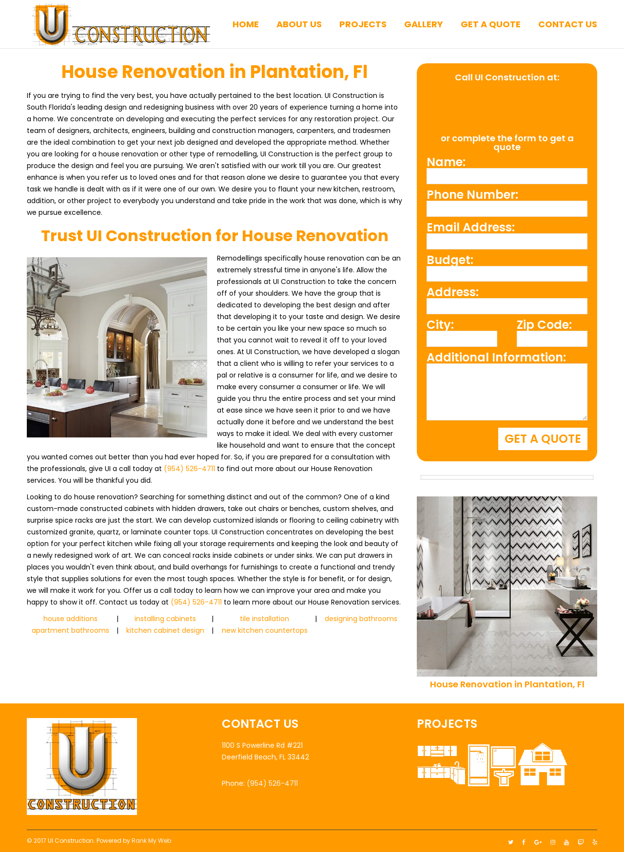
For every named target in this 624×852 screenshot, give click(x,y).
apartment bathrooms (70, 630)
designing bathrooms (361, 619)
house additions (70, 619)
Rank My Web (151, 838)
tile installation (264, 619)
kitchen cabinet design (165, 630)
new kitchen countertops (265, 630)
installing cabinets (165, 619)
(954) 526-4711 (189, 468)
